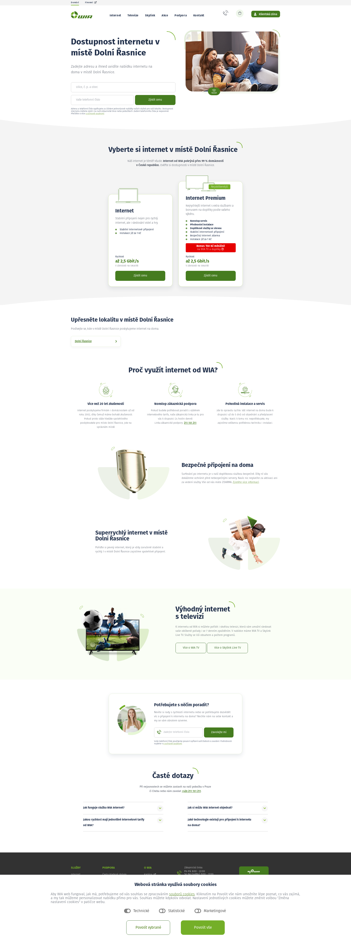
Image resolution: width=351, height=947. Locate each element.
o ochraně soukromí (95, 117)
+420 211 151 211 (191, 795)
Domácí (75, 2)
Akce (165, 15)
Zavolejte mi (218, 736)
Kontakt (198, 15)
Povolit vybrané (148, 927)
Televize (132, 15)
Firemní (91, 2)
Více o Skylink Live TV (227, 651)
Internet (115, 15)
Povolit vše (203, 927)
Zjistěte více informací (246, 486)
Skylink (150, 15)
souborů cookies (182, 894)
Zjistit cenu (155, 103)
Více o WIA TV (191, 651)
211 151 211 (190, 426)
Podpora (181, 15)
